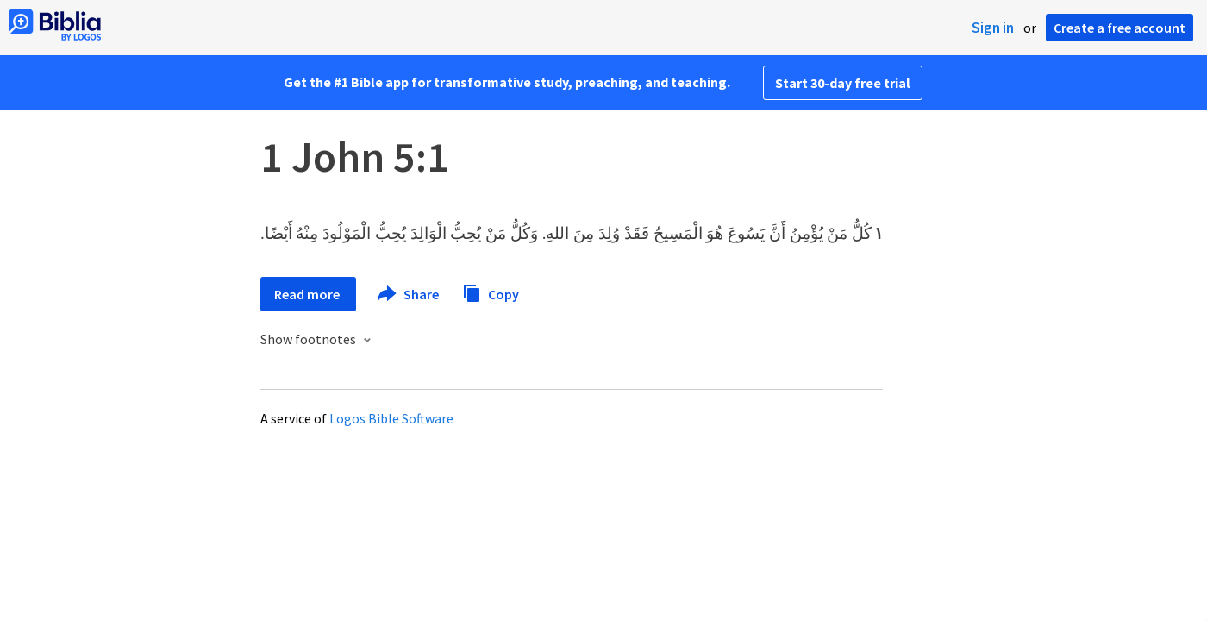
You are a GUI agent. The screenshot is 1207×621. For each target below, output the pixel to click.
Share (409, 294)
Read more (308, 294)
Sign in (993, 27)
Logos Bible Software (391, 418)
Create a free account (1119, 27)
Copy (490, 292)
